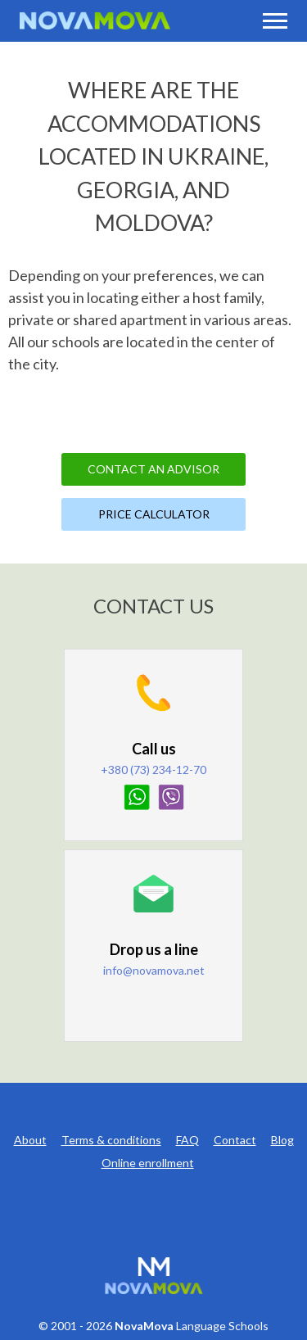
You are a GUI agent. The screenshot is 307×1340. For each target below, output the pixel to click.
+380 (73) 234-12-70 (153, 769)
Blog (282, 1140)
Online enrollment (148, 1163)
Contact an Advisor (153, 469)
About (30, 1140)
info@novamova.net (154, 970)
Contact (235, 1140)
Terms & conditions (111, 1140)
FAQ (187, 1140)
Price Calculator (154, 514)
